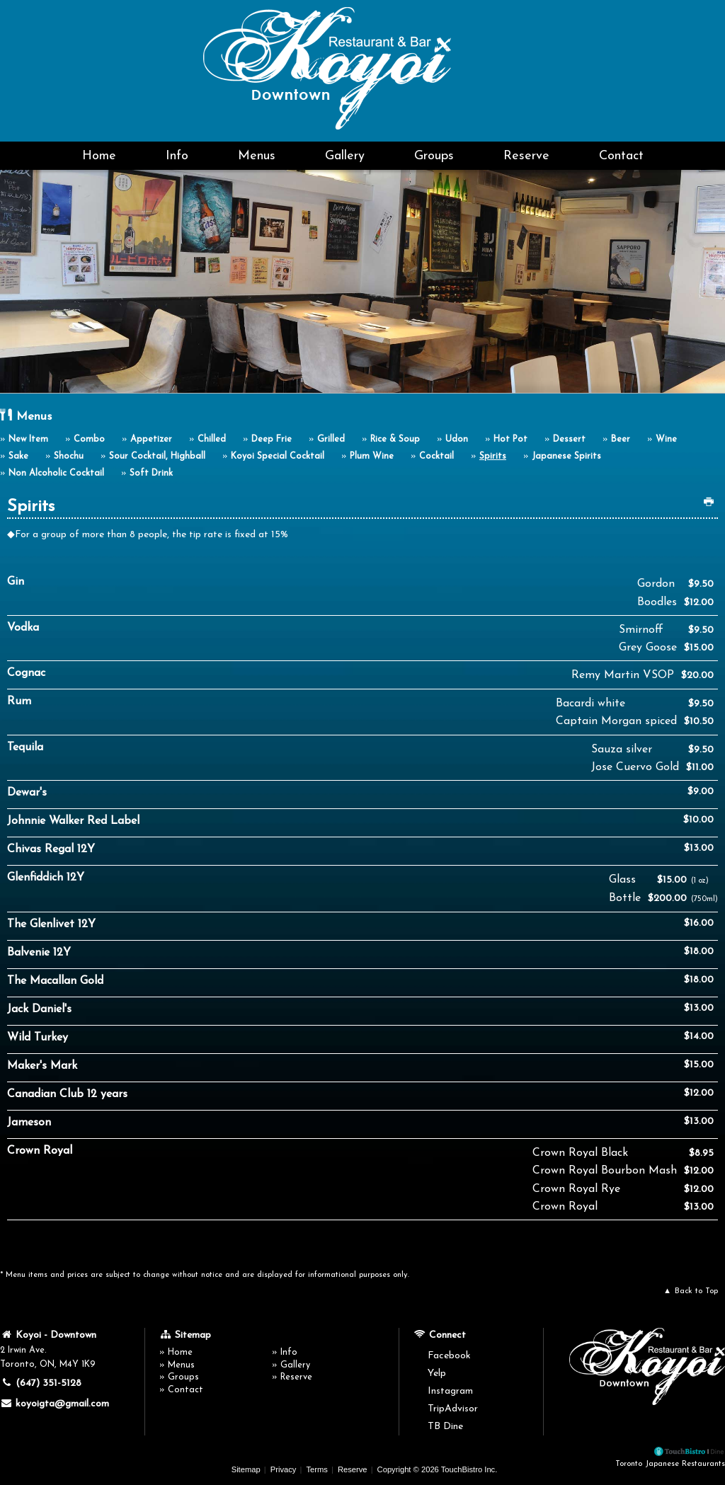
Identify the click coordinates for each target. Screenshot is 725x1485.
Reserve (526, 156)
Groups (434, 156)
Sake (18, 456)
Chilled (212, 439)
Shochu (69, 456)
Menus (256, 156)
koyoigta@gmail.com (54, 1403)
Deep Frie (271, 439)
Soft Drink (151, 473)
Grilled (331, 439)
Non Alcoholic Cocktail (56, 473)
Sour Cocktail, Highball (157, 456)
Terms (316, 1469)
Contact (621, 156)
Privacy (283, 1469)
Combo (89, 439)
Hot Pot (510, 439)
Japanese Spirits (566, 456)
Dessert (569, 439)
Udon (456, 439)
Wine (666, 439)
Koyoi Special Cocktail (277, 456)
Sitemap (246, 1469)
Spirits (492, 456)
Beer (620, 439)
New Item (28, 439)
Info (177, 156)
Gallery (345, 156)
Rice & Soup (395, 439)
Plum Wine (372, 456)
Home (99, 156)
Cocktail (436, 456)
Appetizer (151, 439)
